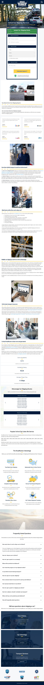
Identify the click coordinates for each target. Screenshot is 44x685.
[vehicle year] (22, 49)
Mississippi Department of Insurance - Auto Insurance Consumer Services (25, 314)
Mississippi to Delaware (22, 424)
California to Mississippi (22, 403)
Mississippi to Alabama (22, 415)
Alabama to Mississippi (22, 398)
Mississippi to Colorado (22, 421)
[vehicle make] (22, 53)
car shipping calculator (22, 353)
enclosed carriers (20, 174)
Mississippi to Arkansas (22, 418)
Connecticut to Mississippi (22, 406)
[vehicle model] (22, 56)
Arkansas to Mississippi (22, 401)
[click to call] (42, 2)
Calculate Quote (22, 71)
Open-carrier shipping (6, 173)
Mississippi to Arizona (22, 417)
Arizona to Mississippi (22, 400)
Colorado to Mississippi (22, 404)
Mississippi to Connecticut (22, 423)
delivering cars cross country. (11, 347)
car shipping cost (17, 213)
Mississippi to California (22, 420)
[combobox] (22, 39)
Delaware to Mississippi (22, 407)
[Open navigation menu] (2, 2)
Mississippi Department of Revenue (35, 309)
